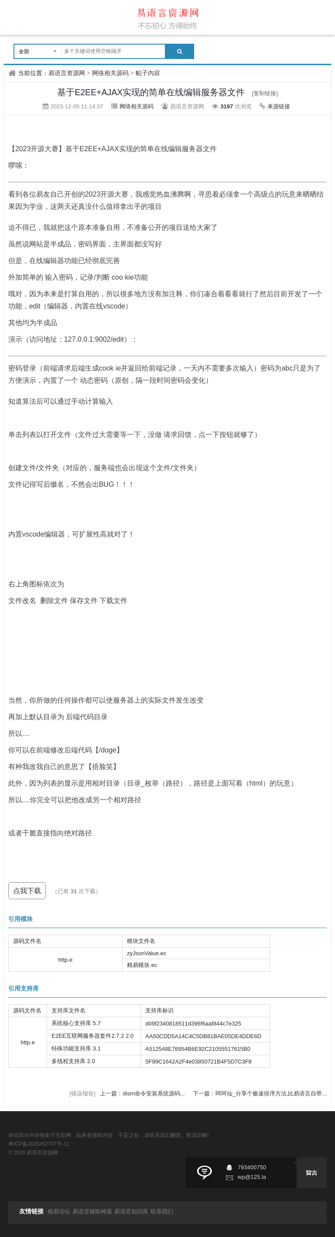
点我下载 (27, 890)
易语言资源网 (66, 72)
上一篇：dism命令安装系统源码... (143, 1093)
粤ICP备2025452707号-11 (38, 1144)
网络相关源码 (110, 72)
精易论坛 (59, 1211)
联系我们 (161, 1211)
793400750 (252, 1167)
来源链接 (278, 106)
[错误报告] (82, 1093)
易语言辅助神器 (92, 1211)
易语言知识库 (131, 1211)
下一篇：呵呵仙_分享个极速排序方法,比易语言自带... (260, 1093)
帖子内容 (148, 72)
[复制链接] (265, 93)
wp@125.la (252, 1177)
